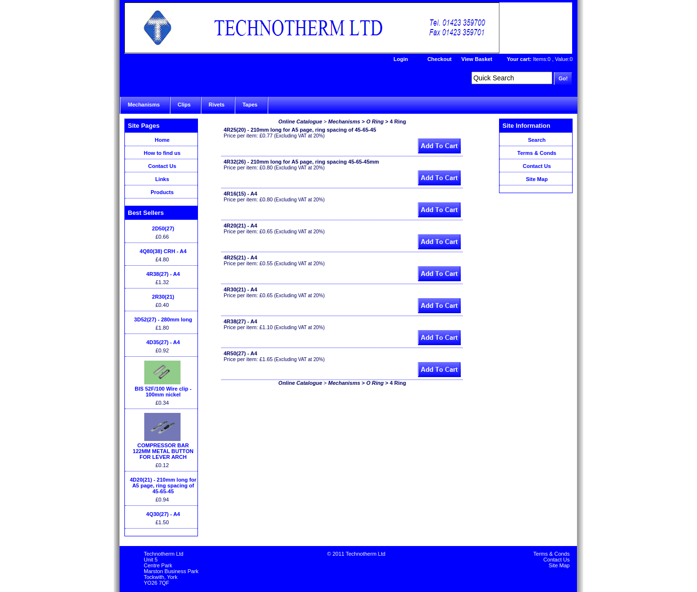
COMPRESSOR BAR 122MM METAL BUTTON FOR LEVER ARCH (163, 451)
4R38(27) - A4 (163, 274)
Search (537, 140)
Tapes (250, 104)
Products (162, 192)
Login (401, 59)
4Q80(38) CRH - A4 (163, 251)
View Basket (476, 59)
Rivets (217, 104)
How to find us (162, 153)
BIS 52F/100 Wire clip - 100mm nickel (163, 391)
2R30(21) (163, 297)
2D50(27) (163, 228)
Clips (184, 104)
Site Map (536, 179)
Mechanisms (144, 104)
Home (162, 140)
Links (162, 179)
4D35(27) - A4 (163, 342)
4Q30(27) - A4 (163, 514)
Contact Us (162, 166)
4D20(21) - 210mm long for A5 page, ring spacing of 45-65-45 (163, 485)
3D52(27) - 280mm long (163, 319)
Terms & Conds (536, 153)
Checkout (439, 59)
